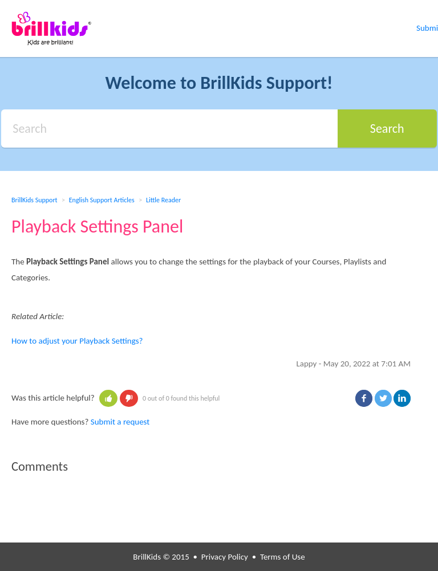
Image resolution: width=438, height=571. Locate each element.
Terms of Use (282, 557)
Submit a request (120, 422)
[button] (108, 398)
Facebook (363, 398)
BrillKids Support (34, 200)
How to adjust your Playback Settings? (77, 341)
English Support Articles (102, 200)
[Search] (169, 128)
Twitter (383, 398)
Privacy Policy (224, 557)
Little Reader (163, 200)
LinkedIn (402, 398)
